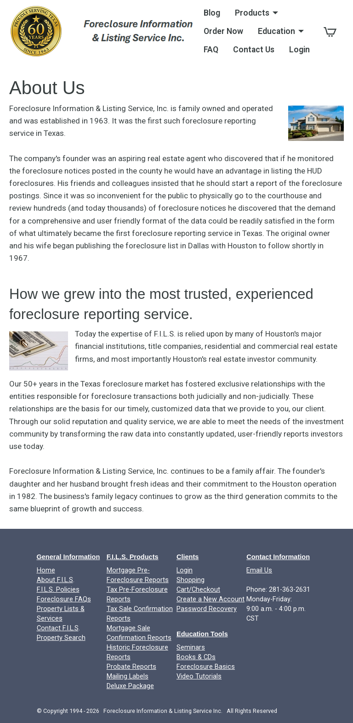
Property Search (61, 638)
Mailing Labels (127, 676)
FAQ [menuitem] (211, 49)
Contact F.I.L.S (58, 628)
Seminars (190, 647)
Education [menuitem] (276, 31)
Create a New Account (210, 599)
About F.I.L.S (55, 580)
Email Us (259, 570)
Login (184, 570)
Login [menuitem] (299, 49)
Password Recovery (206, 609)
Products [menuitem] (252, 12)
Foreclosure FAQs (64, 599)
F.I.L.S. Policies (58, 590)
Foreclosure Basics (205, 667)
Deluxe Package (130, 686)
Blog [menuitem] (212, 12)
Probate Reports (131, 667)
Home (46, 570)
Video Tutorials (199, 676)
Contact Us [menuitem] (253, 49)
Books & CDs (196, 657)
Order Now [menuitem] (223, 31)
